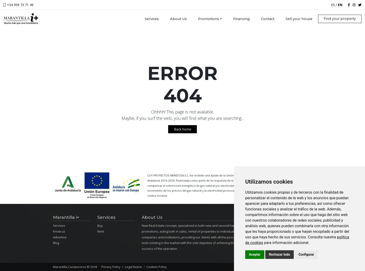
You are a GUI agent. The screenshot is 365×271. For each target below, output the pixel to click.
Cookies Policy (156, 267)
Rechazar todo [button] (279, 254)
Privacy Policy (110, 267)
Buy (100, 225)
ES (333, 5)
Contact (267, 19)
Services (154, 18)
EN (340, 5)
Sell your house (299, 19)
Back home (182, 129)
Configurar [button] (306, 254)
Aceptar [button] (255, 254)
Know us (59, 231)
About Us (178, 19)
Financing (241, 19)
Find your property (340, 19)
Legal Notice (133, 267)
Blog (56, 243)
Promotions (208, 19)
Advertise (60, 237)
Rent (100, 231)
